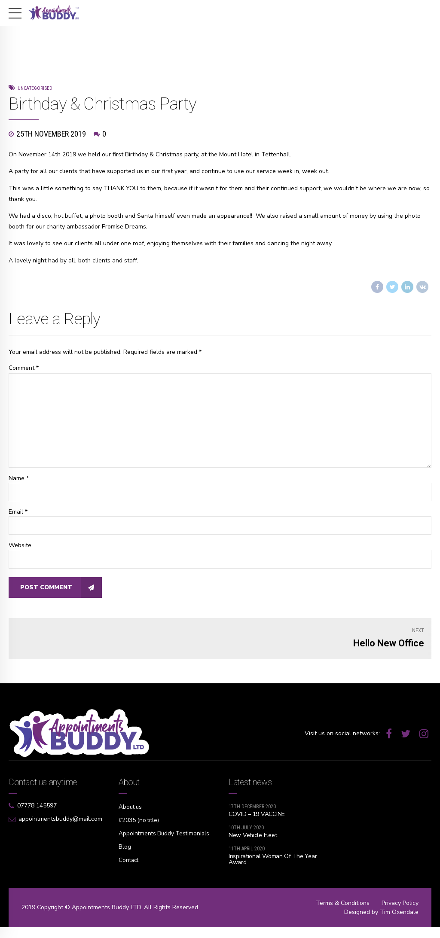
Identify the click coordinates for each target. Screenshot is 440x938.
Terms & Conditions (343, 914)
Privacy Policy (400, 914)
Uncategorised (35, 88)
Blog (125, 859)
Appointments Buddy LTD (106, 918)
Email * (18, 514)
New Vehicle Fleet (253, 838)
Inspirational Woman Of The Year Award (273, 863)
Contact (129, 872)
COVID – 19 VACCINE (257, 817)
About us (131, 810)
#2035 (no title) (140, 823)
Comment (24, 368)
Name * (19, 481)
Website (20, 548)
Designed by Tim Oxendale (381, 923)
